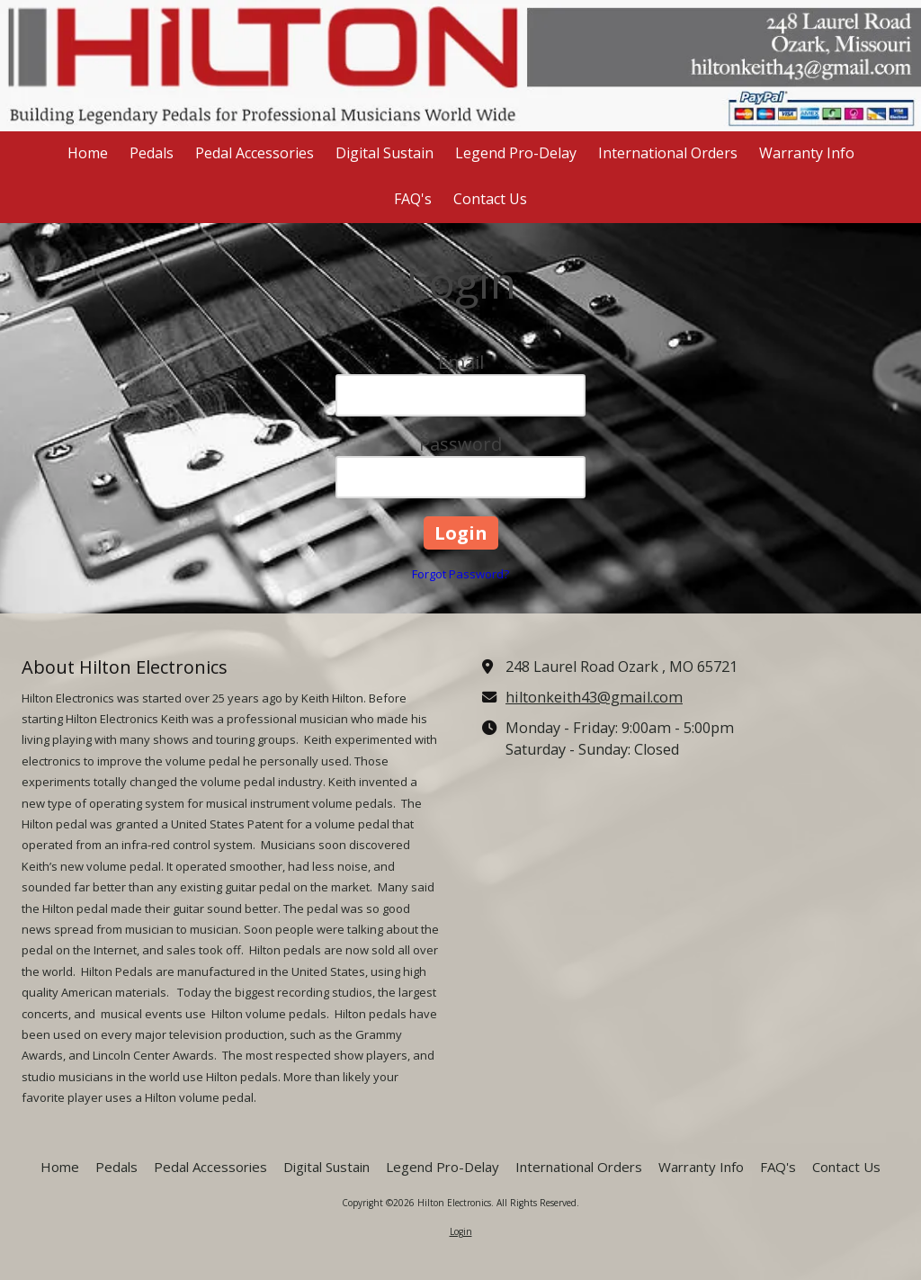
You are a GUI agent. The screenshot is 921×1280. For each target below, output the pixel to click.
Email (461, 362)
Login (461, 1231)
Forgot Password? (460, 574)
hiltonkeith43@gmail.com (594, 697)
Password (460, 444)
